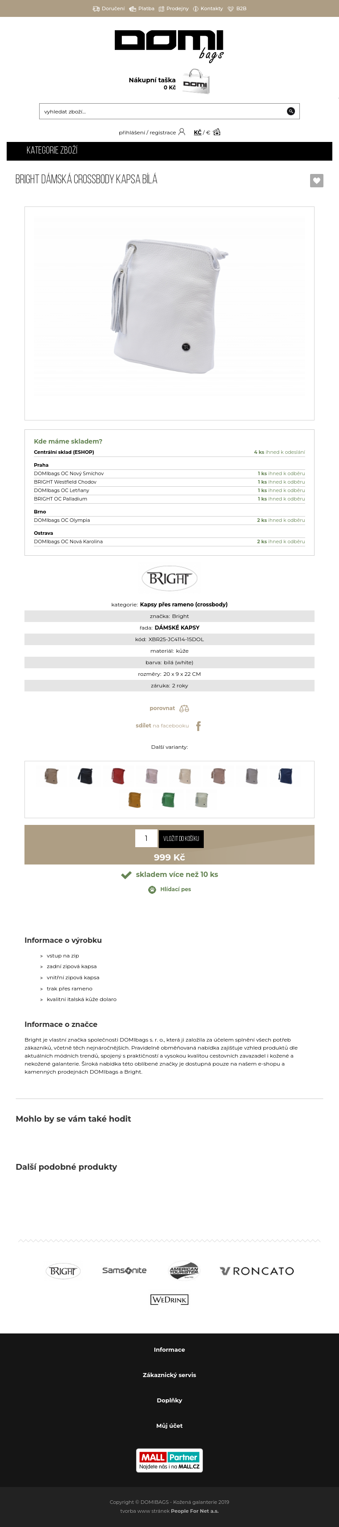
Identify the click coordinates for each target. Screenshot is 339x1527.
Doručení (109, 9)
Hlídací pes (169, 890)
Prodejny (174, 9)
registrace (162, 132)
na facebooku (169, 726)
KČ (198, 132)
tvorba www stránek (170, 1511)
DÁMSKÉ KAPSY (177, 627)
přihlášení (132, 132)
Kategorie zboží (52, 151)
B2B (236, 9)
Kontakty (208, 9)
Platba (141, 9)
